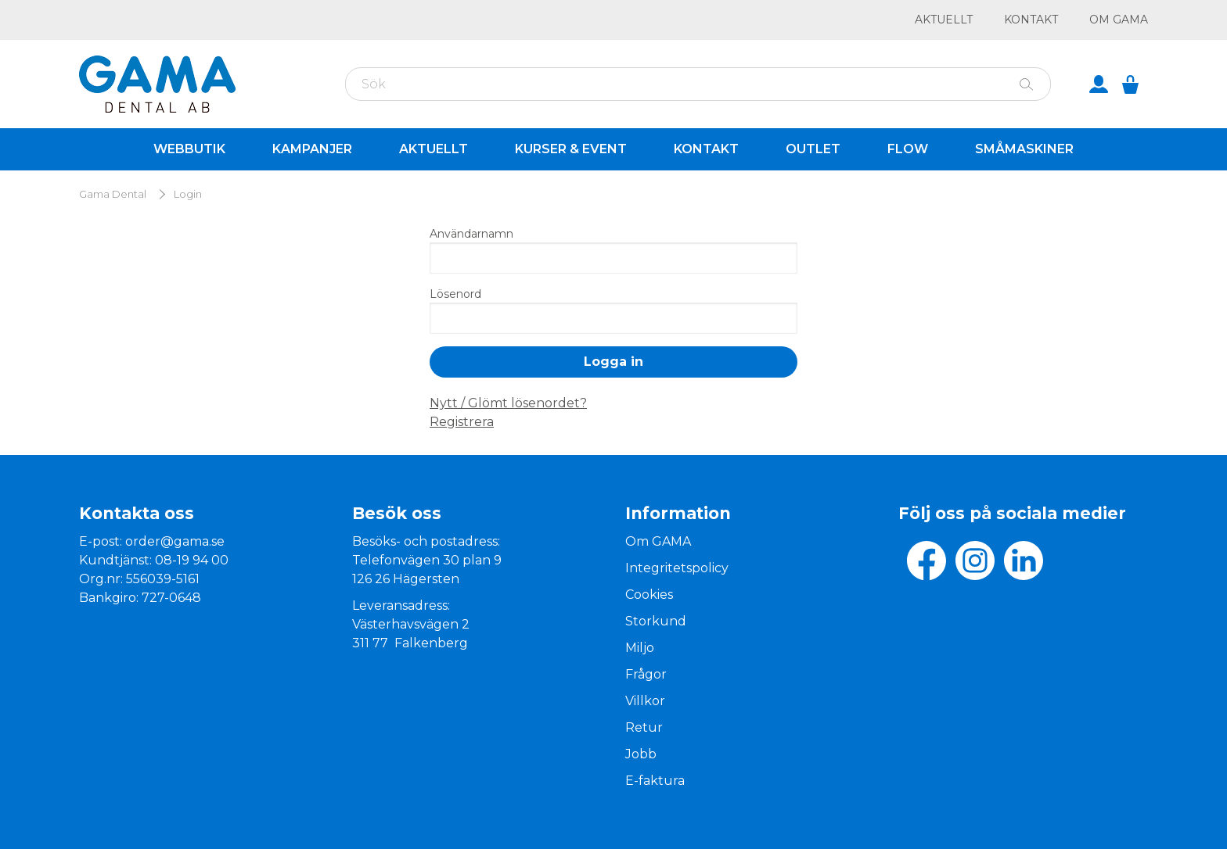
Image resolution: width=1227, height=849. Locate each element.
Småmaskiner (1024, 149)
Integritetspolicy (677, 568)
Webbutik (189, 149)
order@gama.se (175, 541)
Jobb (641, 754)
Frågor (646, 674)
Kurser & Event (571, 149)
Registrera (462, 421)
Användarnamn (471, 234)
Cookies (649, 594)
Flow (907, 149)
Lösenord (455, 294)
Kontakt (1031, 20)
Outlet (813, 149)
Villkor (645, 700)
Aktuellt (944, 20)
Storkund (655, 621)
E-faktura (655, 780)
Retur (644, 727)
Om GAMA (1118, 20)
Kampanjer (312, 149)
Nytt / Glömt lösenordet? (508, 403)
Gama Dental (112, 194)
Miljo (639, 647)
